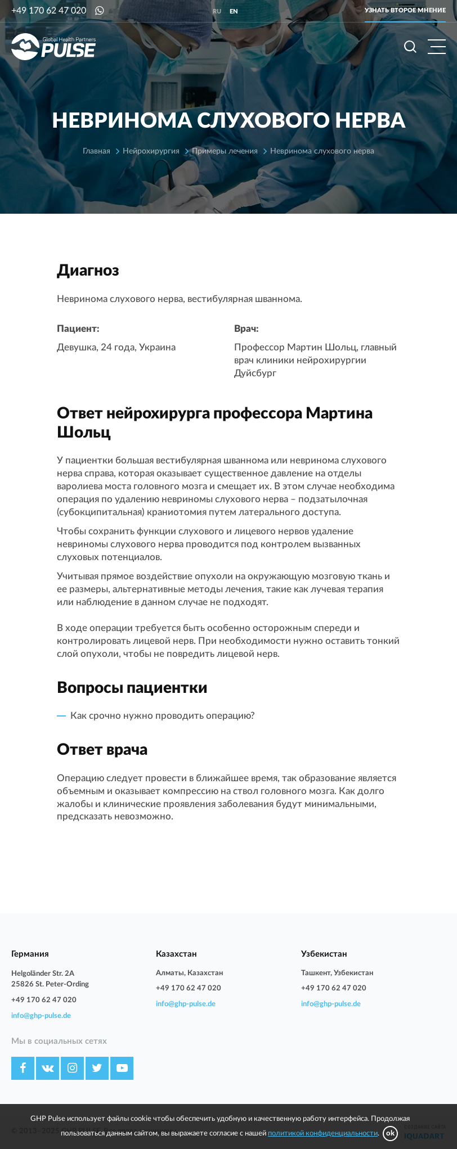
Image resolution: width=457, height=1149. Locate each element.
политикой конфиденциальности (323, 1133)
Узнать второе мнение (405, 10)
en (234, 11)
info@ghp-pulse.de (41, 1016)
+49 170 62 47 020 (48, 10)
